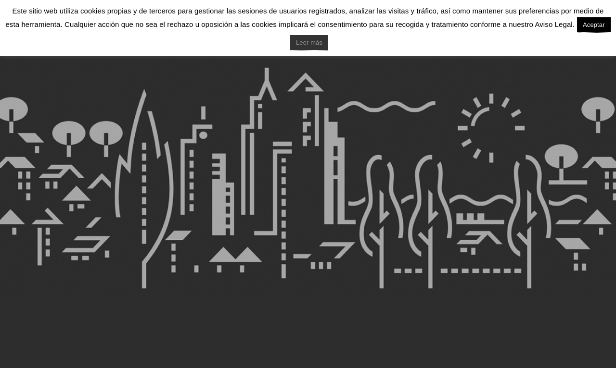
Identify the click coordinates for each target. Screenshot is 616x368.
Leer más (309, 42)
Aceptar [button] (594, 24)
